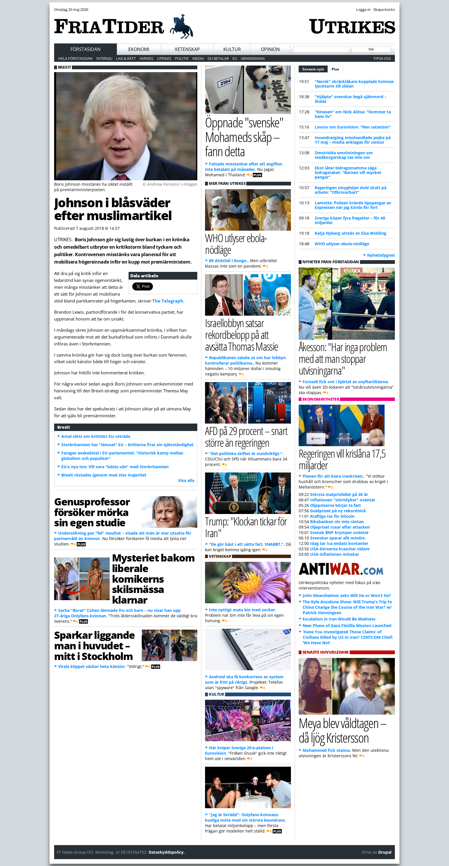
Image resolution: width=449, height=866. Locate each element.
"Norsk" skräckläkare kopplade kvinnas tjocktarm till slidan (354, 84)
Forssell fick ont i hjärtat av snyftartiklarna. (346, 381)
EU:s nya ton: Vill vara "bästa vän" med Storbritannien (115, 466)
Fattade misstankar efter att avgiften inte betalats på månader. (243, 166)
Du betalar (218, 58)
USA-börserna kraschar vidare (339, 548)
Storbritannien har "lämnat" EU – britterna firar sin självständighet (127, 444)
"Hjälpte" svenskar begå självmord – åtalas (351, 99)
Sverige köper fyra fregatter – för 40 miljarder (350, 220)
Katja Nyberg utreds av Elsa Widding (350, 233)
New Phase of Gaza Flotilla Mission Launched (347, 625)
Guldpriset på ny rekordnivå (338, 510)
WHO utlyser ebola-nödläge (342, 243)
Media (198, 58)
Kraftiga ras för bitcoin (332, 516)
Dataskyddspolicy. (167, 852)
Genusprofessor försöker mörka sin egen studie (91, 512)
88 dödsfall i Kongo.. (229, 260)
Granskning (253, 58)
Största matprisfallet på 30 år (339, 494)
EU (235, 58)
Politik (182, 58)
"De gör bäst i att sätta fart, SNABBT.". (247, 544)
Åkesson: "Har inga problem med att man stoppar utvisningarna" (343, 358)
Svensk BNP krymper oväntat (339, 532)
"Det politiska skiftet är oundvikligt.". (246, 453)
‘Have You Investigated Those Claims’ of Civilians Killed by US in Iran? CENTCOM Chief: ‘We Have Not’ (348, 637)
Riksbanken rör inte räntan (337, 521)
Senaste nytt (315, 68)
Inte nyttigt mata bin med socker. (242, 609)
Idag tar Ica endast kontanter (339, 543)
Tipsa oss (382, 58)
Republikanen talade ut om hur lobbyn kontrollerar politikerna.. (245, 360)
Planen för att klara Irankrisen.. (334, 476)
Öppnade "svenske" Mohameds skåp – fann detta (244, 136)
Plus (335, 69)
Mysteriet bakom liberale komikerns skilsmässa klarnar (153, 578)
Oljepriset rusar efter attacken (340, 527)
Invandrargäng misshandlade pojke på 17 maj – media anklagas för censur (353, 140)
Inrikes (146, 58)
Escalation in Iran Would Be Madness (339, 619)
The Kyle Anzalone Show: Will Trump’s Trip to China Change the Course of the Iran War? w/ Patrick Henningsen (347, 607)
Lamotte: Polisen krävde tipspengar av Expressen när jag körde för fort (353, 205)
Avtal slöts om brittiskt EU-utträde (95, 436)
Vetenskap (187, 49)
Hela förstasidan (75, 58)
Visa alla (186, 480)
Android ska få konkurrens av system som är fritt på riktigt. (244, 679)
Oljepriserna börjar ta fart (335, 505)
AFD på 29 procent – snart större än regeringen (246, 436)
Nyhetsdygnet (381, 255)
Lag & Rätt (126, 58)
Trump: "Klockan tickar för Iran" (246, 526)
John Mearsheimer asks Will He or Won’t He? (347, 595)
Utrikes (164, 58)
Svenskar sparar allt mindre (337, 538)
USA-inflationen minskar (334, 554)
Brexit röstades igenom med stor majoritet (103, 475)
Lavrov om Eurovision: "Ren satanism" (353, 127)
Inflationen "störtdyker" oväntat (342, 500)
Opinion (270, 49)
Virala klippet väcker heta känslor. (92, 666)
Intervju (104, 58)
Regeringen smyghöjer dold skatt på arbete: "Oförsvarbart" (350, 190)
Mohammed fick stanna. (327, 750)
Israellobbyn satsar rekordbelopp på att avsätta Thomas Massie (241, 334)
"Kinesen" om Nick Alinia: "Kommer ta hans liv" (353, 114)
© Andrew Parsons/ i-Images (170, 184)
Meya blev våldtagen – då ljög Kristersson (342, 730)
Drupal (384, 852)
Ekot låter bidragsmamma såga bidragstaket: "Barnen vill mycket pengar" (348, 172)
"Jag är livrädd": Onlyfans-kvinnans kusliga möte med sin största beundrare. (245, 817)
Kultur (232, 49)
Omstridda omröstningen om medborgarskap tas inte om (344, 155)
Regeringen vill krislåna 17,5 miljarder (342, 459)
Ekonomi (138, 49)
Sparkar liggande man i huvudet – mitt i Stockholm (94, 645)
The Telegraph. (168, 301)
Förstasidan (85, 49)
